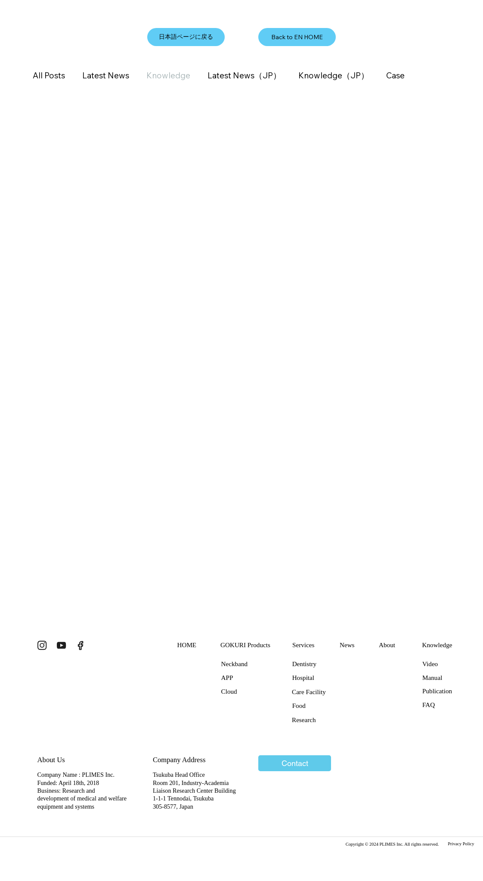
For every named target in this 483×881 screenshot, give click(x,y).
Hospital (303, 677)
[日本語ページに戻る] (186, 37)
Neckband (234, 663)
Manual (432, 677)
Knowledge (168, 75)
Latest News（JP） (244, 75)
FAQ (428, 704)
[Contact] (294, 763)
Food (299, 705)
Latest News (105, 75)
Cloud (229, 691)
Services (303, 644)
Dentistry (304, 663)
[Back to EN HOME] (297, 37)
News (347, 644)
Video (430, 663)
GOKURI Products (245, 644)
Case (395, 75)
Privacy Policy (461, 843)
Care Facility (309, 691)
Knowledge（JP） (333, 75)
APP (227, 677)
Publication (437, 691)
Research (304, 719)
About (387, 644)
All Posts (49, 75)
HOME (186, 644)
